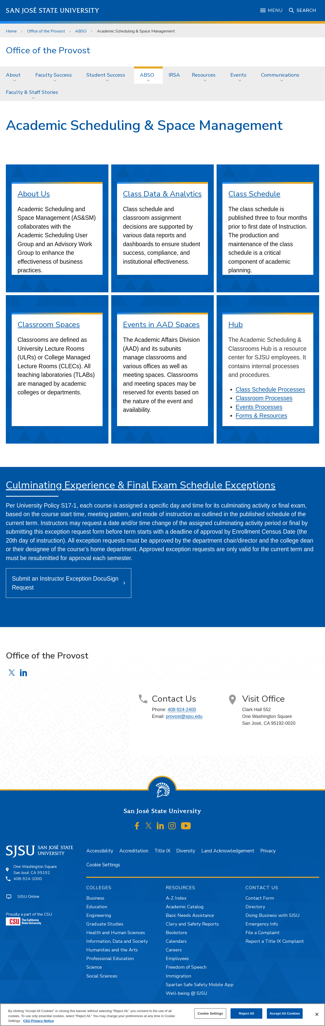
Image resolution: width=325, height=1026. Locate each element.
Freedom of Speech (186, 967)
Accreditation (133, 851)
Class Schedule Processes (270, 389)
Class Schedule (254, 194)
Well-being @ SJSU (186, 993)
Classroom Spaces (49, 324)
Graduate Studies (104, 924)
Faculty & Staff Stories (32, 92)
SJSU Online (28, 896)
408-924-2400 (182, 709)
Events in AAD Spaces (161, 324)
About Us (34, 194)
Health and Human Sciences (115, 933)
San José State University (53, 10)
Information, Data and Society (117, 941)
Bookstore (176, 933)
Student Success (105, 75)
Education (96, 907)
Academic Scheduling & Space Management (136, 31)
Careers (174, 950)
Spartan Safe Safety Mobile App (199, 985)
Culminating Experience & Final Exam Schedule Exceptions (140, 485)
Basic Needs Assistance (190, 915)
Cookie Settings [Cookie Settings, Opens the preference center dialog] (210, 1013)
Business (95, 898)
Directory (255, 907)
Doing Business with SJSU (273, 915)
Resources (204, 75)
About (13, 75)
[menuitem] (14, 75)
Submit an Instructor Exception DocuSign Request (65, 583)
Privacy (268, 851)
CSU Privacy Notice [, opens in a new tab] (38, 1021)
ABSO (81, 31)
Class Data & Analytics (162, 194)
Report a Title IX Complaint (275, 941)
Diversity (185, 851)
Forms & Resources (261, 415)
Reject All (246, 1013)
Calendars (176, 941)
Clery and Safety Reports (192, 924)
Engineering (98, 915)
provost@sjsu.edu (184, 716)
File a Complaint (263, 933)
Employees (177, 958)
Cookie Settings (103, 865)
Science (94, 967)
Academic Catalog (185, 907)
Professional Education (110, 958)
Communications (280, 75)
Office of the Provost (46, 31)
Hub (235, 324)
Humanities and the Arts (112, 950)
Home (11, 31)
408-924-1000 (27, 879)
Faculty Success (53, 75)
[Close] (316, 1014)
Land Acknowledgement (227, 851)
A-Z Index (176, 898)
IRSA (174, 75)
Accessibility (99, 851)
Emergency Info (262, 924)
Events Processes (259, 407)
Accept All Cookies (285, 1013)
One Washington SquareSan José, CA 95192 (35, 870)
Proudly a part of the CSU (29, 919)
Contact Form (260, 898)
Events (238, 75)
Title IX (162, 851)
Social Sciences (101, 976)
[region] (162, 1014)
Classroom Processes (264, 398)
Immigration (178, 976)
